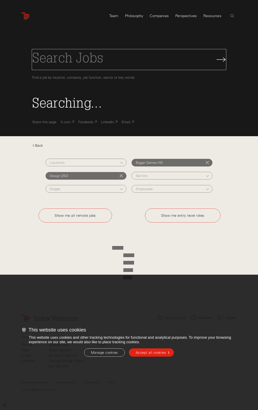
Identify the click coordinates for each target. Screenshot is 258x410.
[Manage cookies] (104, 352)
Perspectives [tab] (186, 16)
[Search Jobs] (129, 59)
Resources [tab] (212, 16)
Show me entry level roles (182, 215)
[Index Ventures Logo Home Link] (25, 16)
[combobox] (86, 162)
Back (37, 145)
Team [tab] (113, 16)
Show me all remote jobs (75, 215)
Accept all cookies (151, 352)
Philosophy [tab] (134, 16)
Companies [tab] (159, 16)
